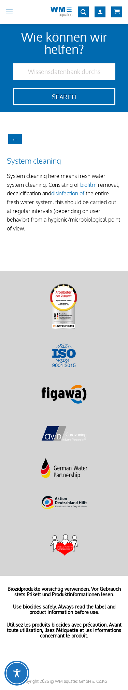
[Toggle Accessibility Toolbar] (17, 673)
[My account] (100, 12)
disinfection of (67, 193)
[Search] (83, 12)
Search (64, 97)
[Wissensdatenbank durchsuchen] (64, 71)
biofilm (88, 184)
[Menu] (9, 11)
